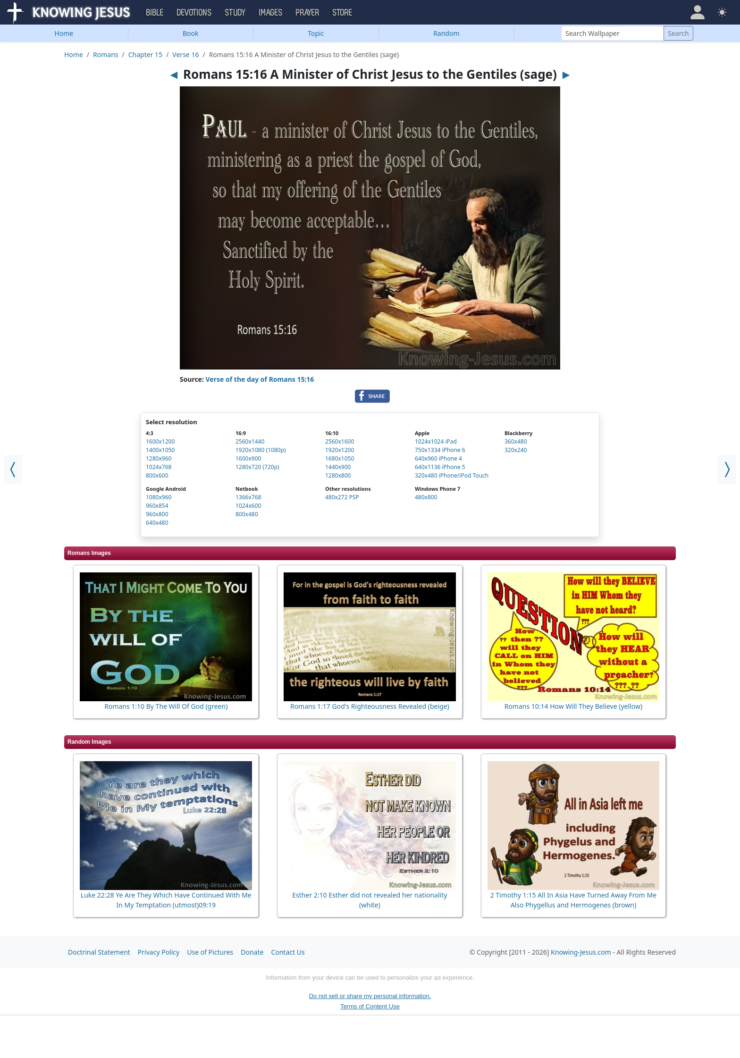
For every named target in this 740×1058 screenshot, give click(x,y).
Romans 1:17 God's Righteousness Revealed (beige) (369, 706)
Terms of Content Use (370, 1006)
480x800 (426, 497)
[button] (697, 12)
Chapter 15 (145, 54)
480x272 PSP (342, 497)
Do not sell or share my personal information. (370, 995)
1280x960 (158, 458)
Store (343, 12)
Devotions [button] (194, 12)
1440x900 (338, 467)
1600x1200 (160, 441)
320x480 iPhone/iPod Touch (451, 475)
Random (446, 33)
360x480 (516, 441)
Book (191, 33)
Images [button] (271, 12)
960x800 (157, 514)
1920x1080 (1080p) (260, 450)
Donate (252, 952)
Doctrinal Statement (99, 952)
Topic (316, 33)
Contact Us (287, 952)
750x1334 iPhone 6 (440, 450)
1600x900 (248, 458)
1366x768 (248, 497)
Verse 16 (185, 54)
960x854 (157, 506)
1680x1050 (339, 458)
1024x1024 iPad (436, 441)
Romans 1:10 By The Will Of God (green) (165, 706)
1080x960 (158, 497)
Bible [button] (155, 12)
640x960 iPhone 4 (438, 458)
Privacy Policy (158, 952)
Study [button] (235, 12)
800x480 (246, 514)
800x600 (157, 475)
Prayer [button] (308, 12)
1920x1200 (339, 450)
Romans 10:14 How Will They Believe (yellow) (573, 706)
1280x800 (338, 475)
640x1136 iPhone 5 (440, 467)
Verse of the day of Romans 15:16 (260, 379)
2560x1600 (339, 441)
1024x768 (158, 467)
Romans (105, 54)
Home (63, 33)
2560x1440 (249, 441)
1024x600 (248, 506)
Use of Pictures (210, 952)
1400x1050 (160, 450)
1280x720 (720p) (257, 467)
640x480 (157, 523)
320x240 (516, 450)
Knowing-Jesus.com (581, 952)
